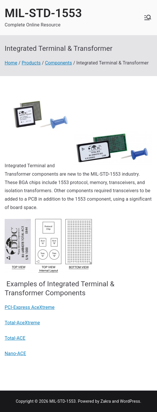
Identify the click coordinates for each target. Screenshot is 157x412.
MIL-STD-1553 (43, 13)
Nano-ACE (15, 353)
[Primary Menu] (147, 17)
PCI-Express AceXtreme (30, 307)
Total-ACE (15, 338)
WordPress (130, 401)
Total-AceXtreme (22, 322)
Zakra (105, 401)
